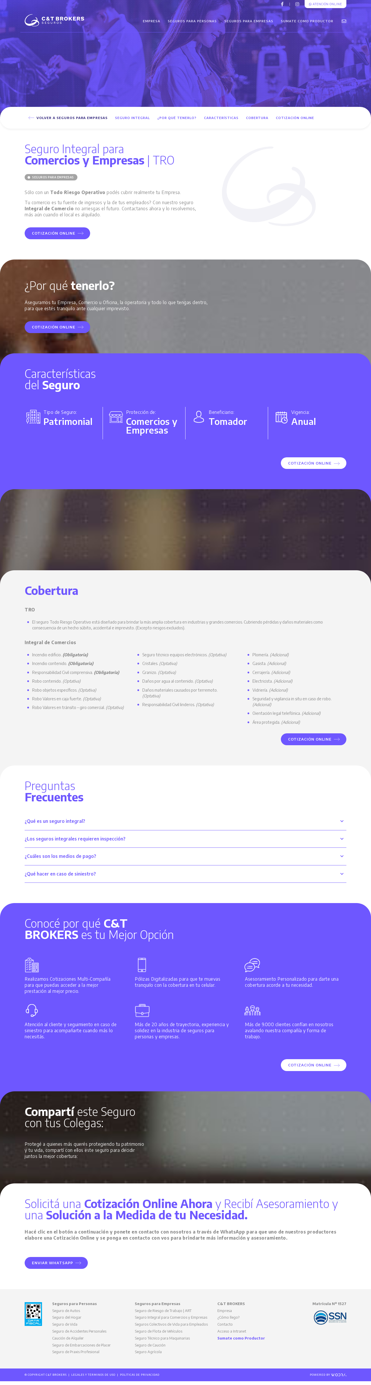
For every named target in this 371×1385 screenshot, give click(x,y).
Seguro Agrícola (148, 1355)
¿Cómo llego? (228, 1321)
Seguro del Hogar (66, 1321)
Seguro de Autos (66, 1314)
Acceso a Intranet (231, 1335)
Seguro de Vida (64, 1328)
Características (221, 121)
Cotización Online (295, 121)
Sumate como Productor (307, 23)
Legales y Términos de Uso (93, 1378)
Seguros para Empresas (248, 23)
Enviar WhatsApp (56, 1266)
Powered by (328, 1378)
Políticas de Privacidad (139, 1378)
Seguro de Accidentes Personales (79, 1335)
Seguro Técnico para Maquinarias (162, 1342)
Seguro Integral (132, 121)
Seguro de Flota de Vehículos (158, 1335)
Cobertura (257, 121)
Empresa (151, 23)
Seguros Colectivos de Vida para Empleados (171, 1328)
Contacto (225, 1328)
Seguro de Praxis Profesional (75, 1355)
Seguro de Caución (150, 1348)
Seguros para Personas (192, 23)
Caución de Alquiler (68, 1342)
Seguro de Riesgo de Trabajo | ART (163, 1314)
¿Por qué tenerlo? (177, 121)
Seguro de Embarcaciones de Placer (81, 1348)
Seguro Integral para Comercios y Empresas (171, 1321)
